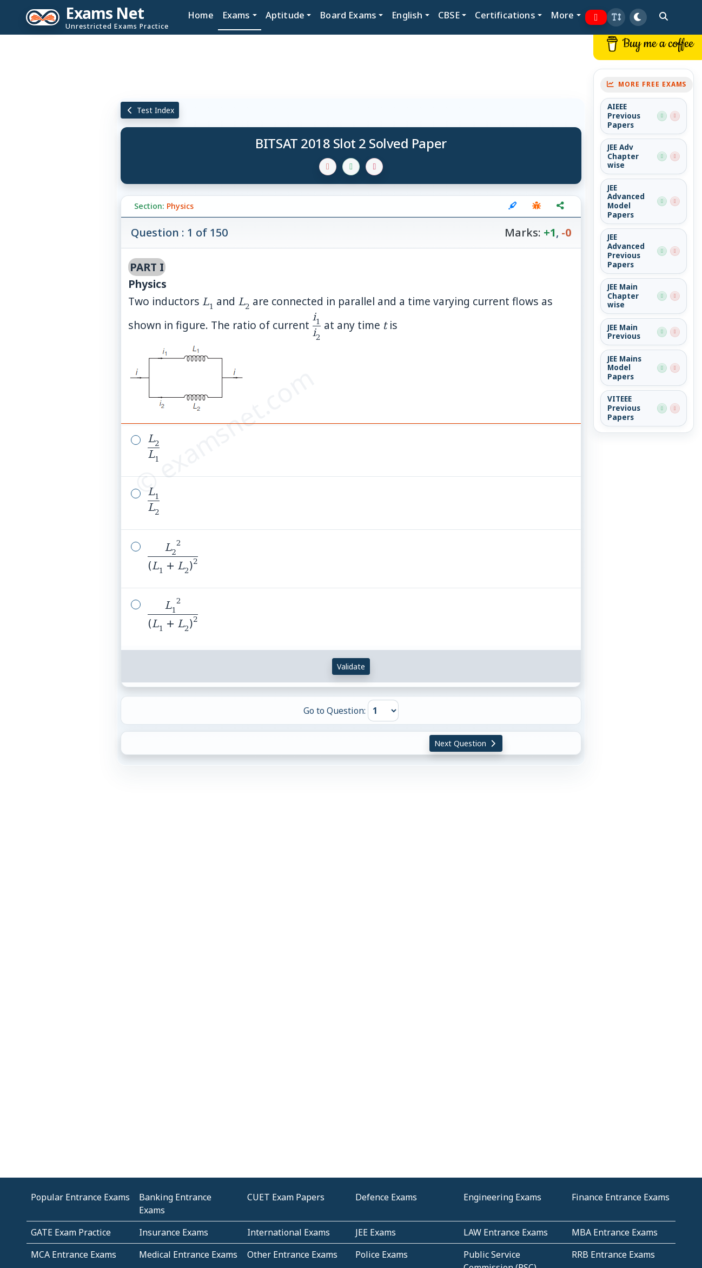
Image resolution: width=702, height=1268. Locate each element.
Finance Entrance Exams (621, 1197)
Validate (351, 666)
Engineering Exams (502, 1197)
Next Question (466, 743)
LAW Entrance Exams (505, 1232)
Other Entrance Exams (292, 1254)
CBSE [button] (449, 15)
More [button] (562, 15)
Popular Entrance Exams (80, 1197)
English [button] (407, 15)
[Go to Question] (383, 710)
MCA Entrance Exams (73, 1254)
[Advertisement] (58, 198)
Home (201, 15)
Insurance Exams (173, 1232)
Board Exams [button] (348, 15)
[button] (616, 17)
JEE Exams (375, 1232)
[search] (663, 16)
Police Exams (381, 1254)
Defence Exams (386, 1197)
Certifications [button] (505, 15)
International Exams (288, 1232)
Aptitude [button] (285, 15)
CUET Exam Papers (285, 1197)
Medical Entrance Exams (188, 1254)
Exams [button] (236, 15)
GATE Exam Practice (71, 1232)
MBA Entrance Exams (615, 1232)
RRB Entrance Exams (613, 1254)
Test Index (150, 110)
